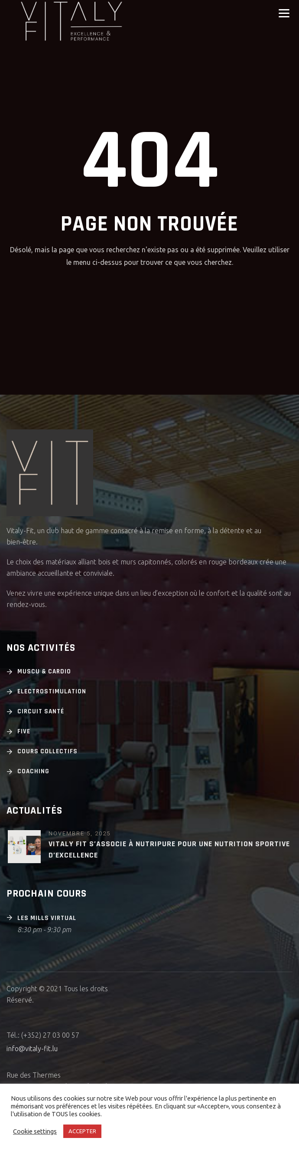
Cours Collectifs (47, 751)
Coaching (33, 771)
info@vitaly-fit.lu (32, 1048)
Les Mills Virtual (46, 918)
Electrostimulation (51, 691)
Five (23, 731)
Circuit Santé (40, 711)
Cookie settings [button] (35, 1131)
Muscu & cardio (44, 671)
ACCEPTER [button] (82, 1131)
